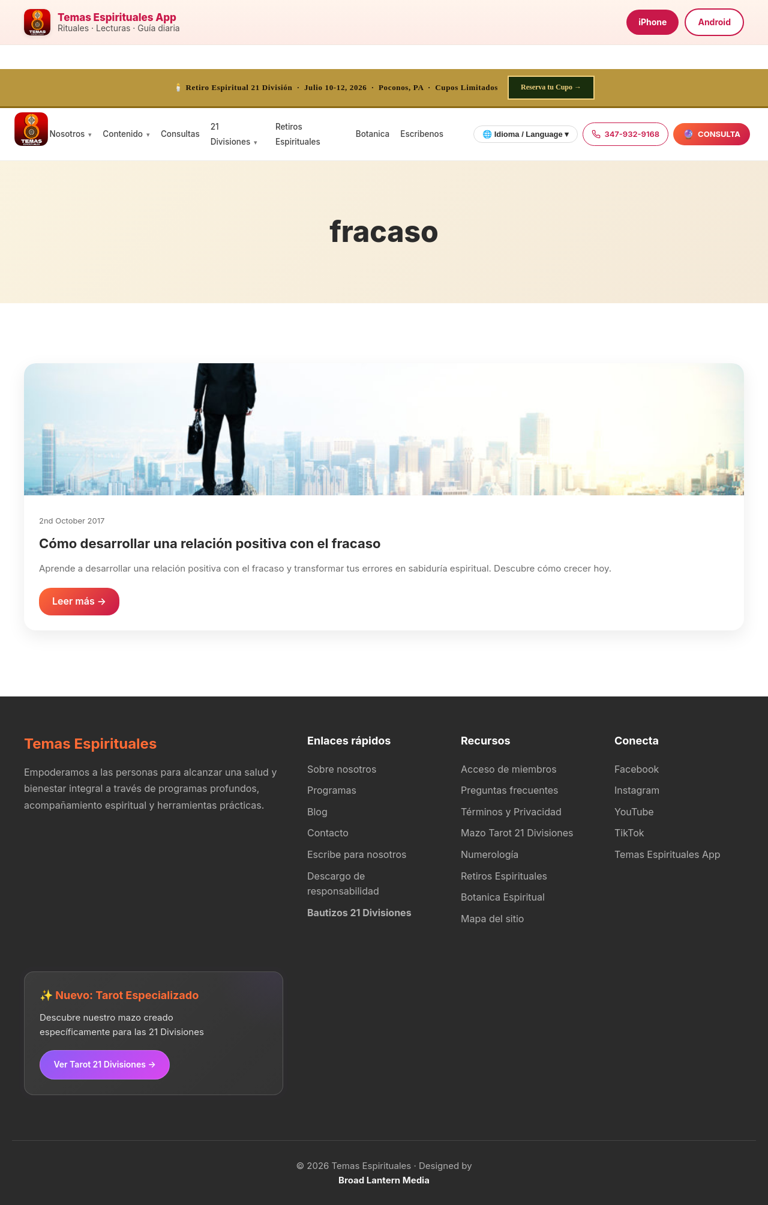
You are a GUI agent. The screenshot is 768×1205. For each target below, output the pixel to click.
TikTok (629, 833)
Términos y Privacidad (511, 812)
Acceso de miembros (509, 769)
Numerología (489, 854)
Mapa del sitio (492, 919)
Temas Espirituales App (667, 854)
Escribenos (421, 134)
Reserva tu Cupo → (551, 87)
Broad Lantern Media (384, 1179)
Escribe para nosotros (356, 854)
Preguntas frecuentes (510, 790)
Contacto (328, 833)
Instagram (636, 790)
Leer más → (79, 601)
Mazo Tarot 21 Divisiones (517, 833)
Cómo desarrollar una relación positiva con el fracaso (210, 543)
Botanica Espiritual (503, 897)
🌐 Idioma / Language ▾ (525, 134)
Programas (331, 790)
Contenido (123, 134)
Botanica (372, 134)
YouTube (634, 812)
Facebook (636, 769)
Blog (317, 812)
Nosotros (67, 134)
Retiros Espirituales (504, 876)
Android (714, 22)
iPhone (652, 22)
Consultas (180, 134)
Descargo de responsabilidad (343, 884)
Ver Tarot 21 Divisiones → (104, 1064)
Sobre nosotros (341, 769)
